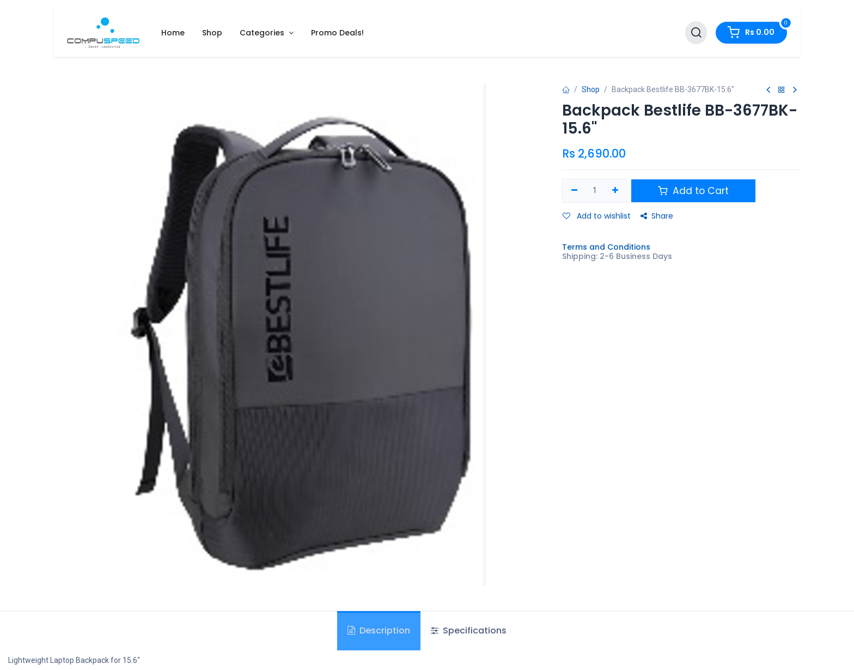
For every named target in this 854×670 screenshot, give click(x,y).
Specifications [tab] (469, 630)
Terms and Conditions (606, 247)
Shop (591, 89)
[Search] (696, 33)
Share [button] (656, 215)
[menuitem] (172, 33)
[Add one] (615, 191)
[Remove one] (574, 191)
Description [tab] (378, 630)
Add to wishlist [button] (597, 215)
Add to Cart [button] (693, 190)
